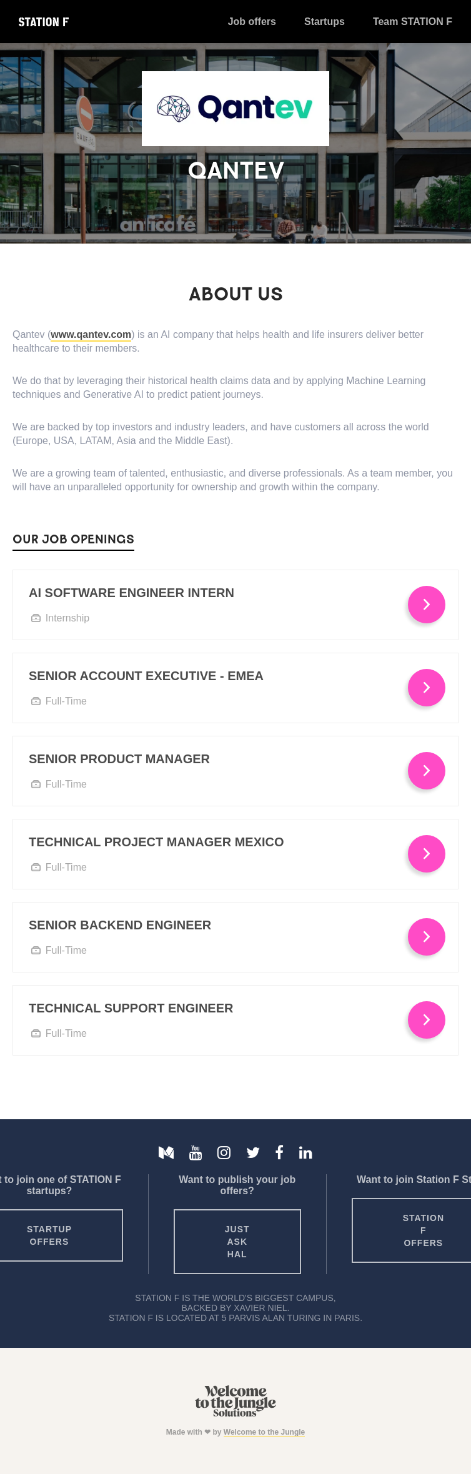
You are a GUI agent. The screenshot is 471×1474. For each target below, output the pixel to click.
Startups (324, 21)
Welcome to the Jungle (264, 1432)
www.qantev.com (91, 334)
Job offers (252, 21)
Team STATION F (412, 21)
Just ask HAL (237, 1241)
